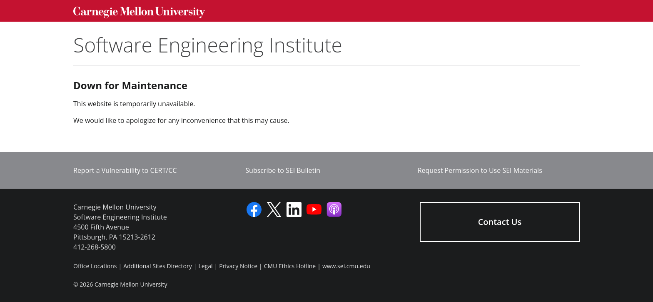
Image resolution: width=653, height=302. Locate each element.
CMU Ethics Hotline (290, 266)
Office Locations (95, 266)
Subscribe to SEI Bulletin (282, 170)
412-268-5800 (94, 247)
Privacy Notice (238, 266)
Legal (205, 266)
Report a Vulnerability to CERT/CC (125, 170)
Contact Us (500, 221)
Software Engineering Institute (207, 44)
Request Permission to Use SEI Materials (480, 170)
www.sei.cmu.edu (346, 266)
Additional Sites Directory (157, 266)
